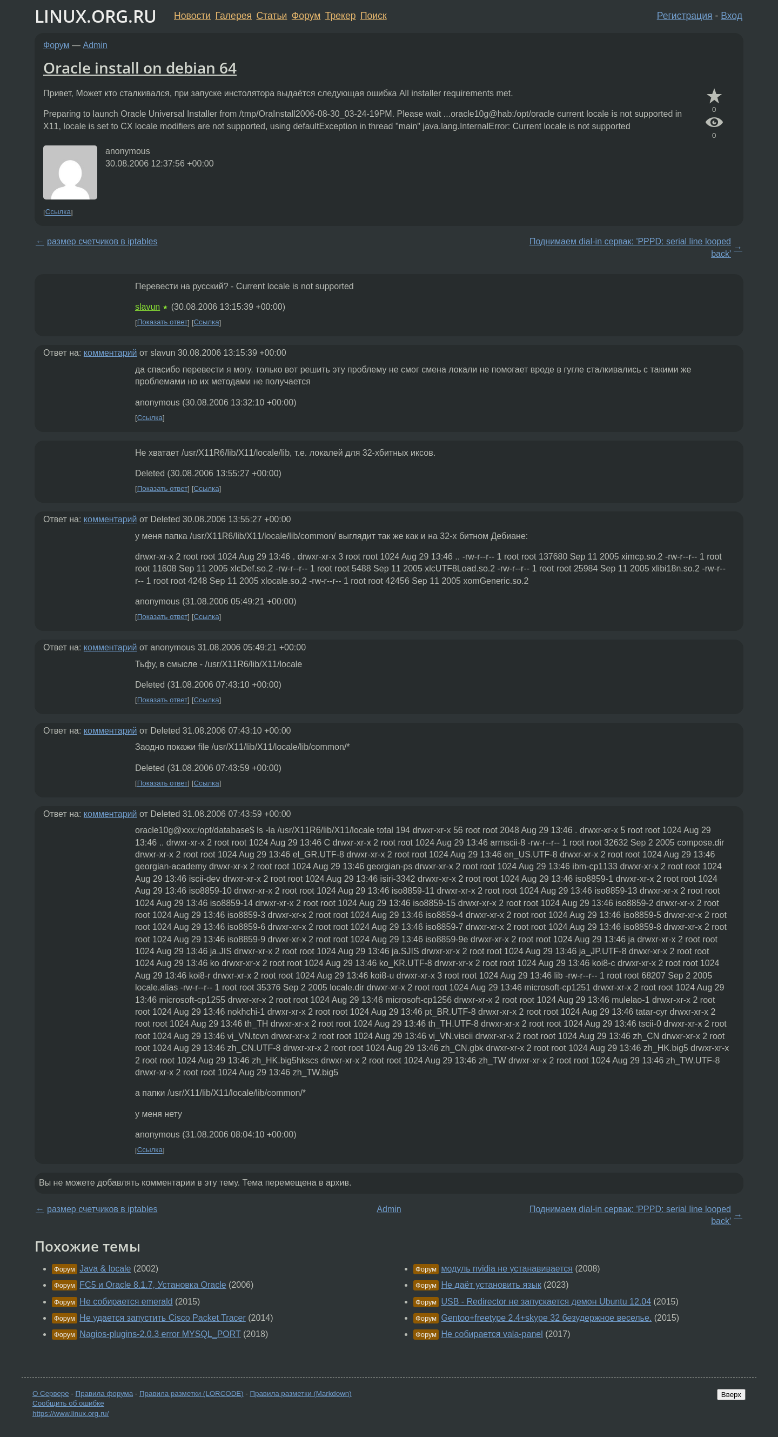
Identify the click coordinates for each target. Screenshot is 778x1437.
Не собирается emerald (125, 1301)
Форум (306, 15)
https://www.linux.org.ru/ (70, 1413)
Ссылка (58, 212)
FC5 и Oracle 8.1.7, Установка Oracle (152, 1284)
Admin (95, 45)
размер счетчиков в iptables (102, 241)
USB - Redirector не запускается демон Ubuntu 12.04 (546, 1301)
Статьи (271, 15)
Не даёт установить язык (491, 1284)
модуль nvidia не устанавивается (507, 1268)
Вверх (731, 1395)
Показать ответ (162, 322)
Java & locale (105, 1268)
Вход (731, 15)
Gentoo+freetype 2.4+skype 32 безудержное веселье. (546, 1317)
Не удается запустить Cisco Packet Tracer (162, 1317)
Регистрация (685, 15)
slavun (147, 306)
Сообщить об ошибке (68, 1403)
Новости (192, 15)
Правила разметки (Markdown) (300, 1393)
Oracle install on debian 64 (140, 67)
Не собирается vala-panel (491, 1334)
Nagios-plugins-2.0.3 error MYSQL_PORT (159, 1334)
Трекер (340, 15)
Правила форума (104, 1393)
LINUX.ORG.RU (96, 16)
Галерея (234, 15)
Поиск (373, 15)
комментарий (110, 352)
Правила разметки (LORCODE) (191, 1393)
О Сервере (50, 1393)
